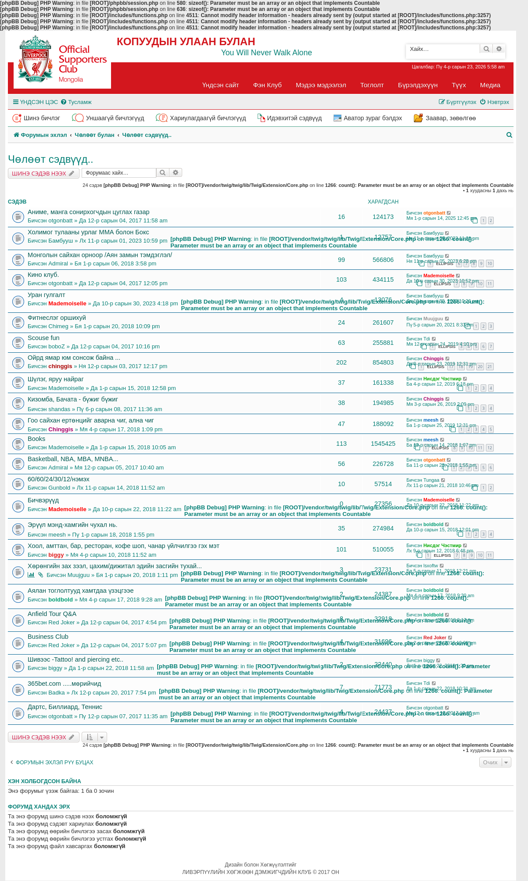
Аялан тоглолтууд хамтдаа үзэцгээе (81, 590)
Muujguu (433, 318)
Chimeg (58, 326)
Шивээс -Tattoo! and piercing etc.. (75, 659)
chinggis (60, 366)
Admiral (58, 263)
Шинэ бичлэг (42, 118)
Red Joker (61, 622)
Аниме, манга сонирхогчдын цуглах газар (89, 211)
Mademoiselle (439, 275)
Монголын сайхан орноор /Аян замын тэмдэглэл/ (100, 254)
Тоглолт (372, 85)
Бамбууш (60, 240)
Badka (56, 692)
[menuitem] (75, 102)
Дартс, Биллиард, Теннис (65, 706)
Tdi (427, 338)
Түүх (459, 85)
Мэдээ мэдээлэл (321, 85)
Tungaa (431, 480)
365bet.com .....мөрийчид (64, 683)
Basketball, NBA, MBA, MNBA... (73, 458)
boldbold (434, 524)
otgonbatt (60, 220)
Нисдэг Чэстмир (443, 378)
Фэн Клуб (267, 85)
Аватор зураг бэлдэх (373, 118)
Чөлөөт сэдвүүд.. (50, 159)
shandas (59, 409)
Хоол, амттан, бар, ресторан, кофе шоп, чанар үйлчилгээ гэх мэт (123, 545)
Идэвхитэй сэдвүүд (294, 118)
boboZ (56, 346)
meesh (431, 420)
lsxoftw (431, 565)
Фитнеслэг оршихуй (57, 317)
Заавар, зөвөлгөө (451, 118)
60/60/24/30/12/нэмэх (59, 479)
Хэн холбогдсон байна (44, 781)
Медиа (490, 85)
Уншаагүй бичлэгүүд (115, 118)
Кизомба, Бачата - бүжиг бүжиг (73, 399)
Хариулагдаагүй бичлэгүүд (208, 118)
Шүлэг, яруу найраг (56, 379)
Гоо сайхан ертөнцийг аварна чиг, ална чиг (91, 420)
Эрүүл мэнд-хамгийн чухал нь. (73, 524)
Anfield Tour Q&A (52, 613)
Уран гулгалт (46, 294)
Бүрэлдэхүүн (418, 85)
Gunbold (59, 487)
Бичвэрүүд (43, 500)
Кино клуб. (43, 274)
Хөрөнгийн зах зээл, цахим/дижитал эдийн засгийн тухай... (115, 565)
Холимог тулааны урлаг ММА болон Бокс (88, 232)
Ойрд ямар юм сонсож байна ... (74, 357)
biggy (56, 555)
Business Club (48, 636)
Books (36, 438)
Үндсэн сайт (220, 85)
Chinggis (434, 358)
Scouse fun (44, 337)
